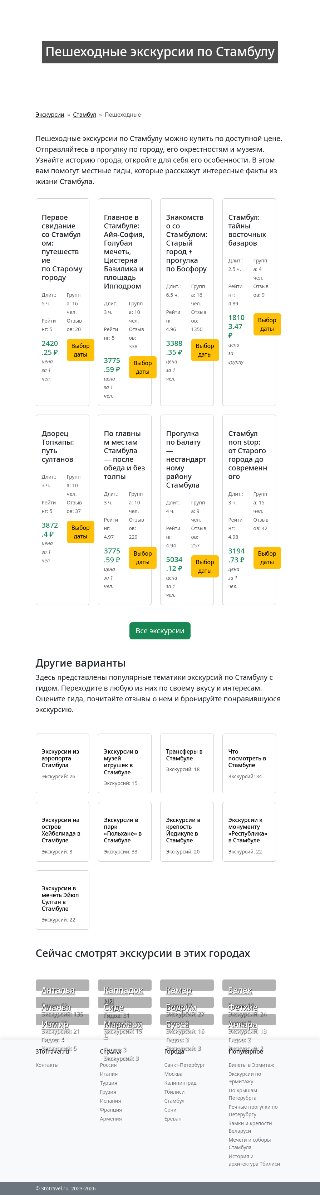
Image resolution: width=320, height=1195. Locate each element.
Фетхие (243, 1007)
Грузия (108, 1091)
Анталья (58, 990)
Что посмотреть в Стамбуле (247, 758)
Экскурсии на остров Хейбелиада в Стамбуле (61, 830)
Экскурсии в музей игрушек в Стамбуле (121, 762)
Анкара (242, 1024)
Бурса (177, 1024)
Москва (173, 1073)
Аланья (56, 1007)
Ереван (173, 1118)
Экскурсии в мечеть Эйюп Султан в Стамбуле (60, 898)
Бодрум (181, 1007)
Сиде (114, 1007)
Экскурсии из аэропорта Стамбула (60, 758)
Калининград (180, 1082)
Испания (110, 1100)
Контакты (47, 1064)
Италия (109, 1073)
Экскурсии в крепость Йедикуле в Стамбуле (183, 830)
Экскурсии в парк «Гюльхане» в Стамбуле (123, 830)
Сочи (170, 1109)
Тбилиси (174, 1091)
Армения (111, 1118)
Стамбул (174, 1100)
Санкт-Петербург (184, 1064)
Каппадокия (123, 995)
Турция (108, 1082)
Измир (55, 1024)
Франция (111, 1109)
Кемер (179, 990)
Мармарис (123, 1029)
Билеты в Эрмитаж (251, 1064)
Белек (240, 990)
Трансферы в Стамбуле (184, 755)
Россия (108, 1064)
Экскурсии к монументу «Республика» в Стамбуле (247, 830)
